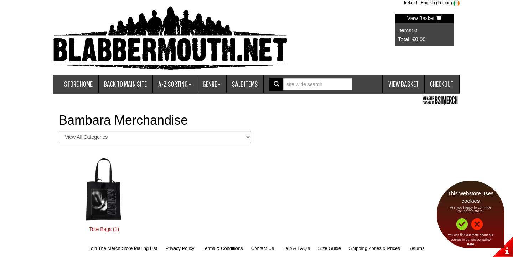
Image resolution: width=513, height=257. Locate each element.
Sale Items (245, 83)
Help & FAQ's (296, 248)
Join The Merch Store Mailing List (122, 248)
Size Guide (329, 248)
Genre (212, 83)
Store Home (78, 83)
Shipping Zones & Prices (374, 248)
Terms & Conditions (223, 248)
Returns (416, 248)
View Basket (424, 18)
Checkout (442, 83)
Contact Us (262, 248)
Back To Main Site (125, 83)
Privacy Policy (179, 248)
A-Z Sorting (174, 83)
